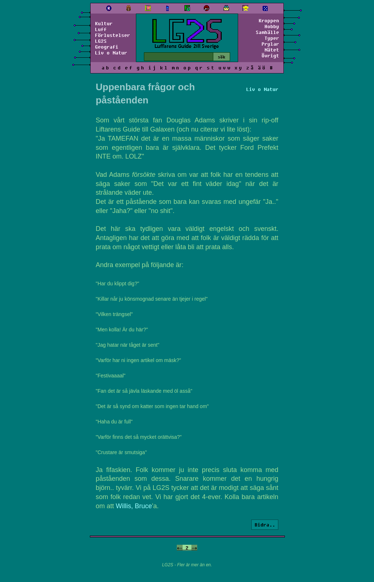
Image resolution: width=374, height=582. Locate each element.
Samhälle (267, 32)
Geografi (106, 47)
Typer (271, 38)
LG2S (101, 41)
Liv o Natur (111, 53)
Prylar (270, 44)
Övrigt (270, 55)
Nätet (271, 50)
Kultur (103, 23)
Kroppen (269, 20)
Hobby (271, 26)
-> (194, 548)
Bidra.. (265, 525)
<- (180, 548)
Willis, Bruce (134, 506)
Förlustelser (112, 35)
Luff (101, 29)
